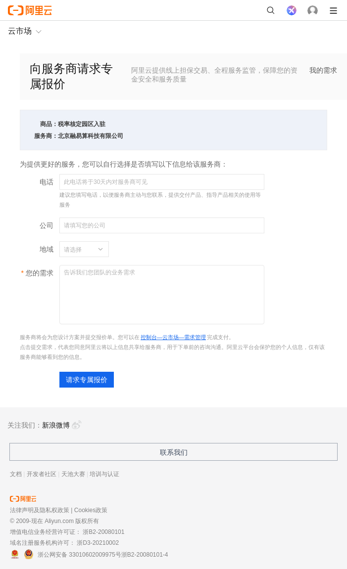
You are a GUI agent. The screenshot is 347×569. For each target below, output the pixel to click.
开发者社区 (41, 474)
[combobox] (78, 249)
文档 (16, 474)
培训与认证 (104, 474)
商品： (49, 124)
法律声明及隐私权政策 (39, 510)
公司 (46, 225)
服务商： (46, 135)
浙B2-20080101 (103, 531)
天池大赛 (73, 474)
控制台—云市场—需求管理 (173, 337)
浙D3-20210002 (98, 542)
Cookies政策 (90, 510)
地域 (46, 249)
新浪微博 (62, 425)
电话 (46, 182)
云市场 (20, 31)
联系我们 (174, 452)
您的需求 (39, 273)
